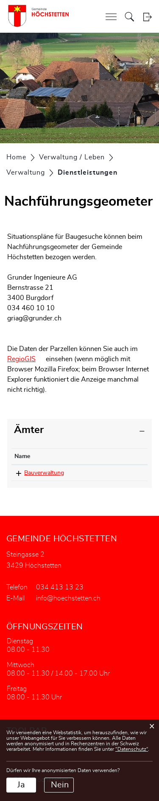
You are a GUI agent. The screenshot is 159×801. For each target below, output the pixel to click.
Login (147, 17)
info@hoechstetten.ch (68, 598)
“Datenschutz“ (131, 749)
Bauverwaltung (44, 473)
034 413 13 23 (108, 473)
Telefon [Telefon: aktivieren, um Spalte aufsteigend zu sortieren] (99, 456)
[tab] (79, 430)
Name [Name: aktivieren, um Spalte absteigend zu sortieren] (22, 456)
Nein (60, 785)
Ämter (29, 430)
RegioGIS (21, 359)
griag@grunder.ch (34, 318)
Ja (21, 785)
